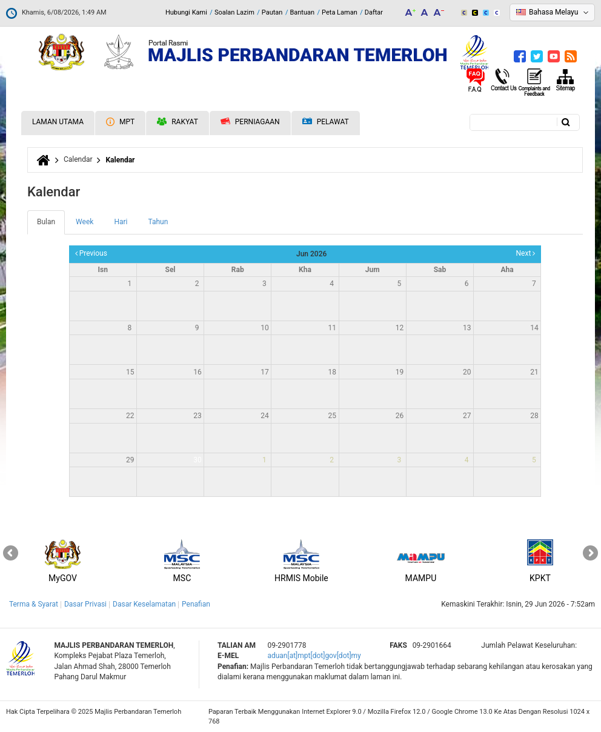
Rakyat (177, 122)
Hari (120, 222)
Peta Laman (339, 12)
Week (84, 222)
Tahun (158, 222)
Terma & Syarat (33, 604)
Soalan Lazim (234, 12)
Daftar (374, 12)
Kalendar (119, 160)
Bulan (51, 225)
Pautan (272, 12)
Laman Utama (58, 122)
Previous (91, 253)
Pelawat (325, 122)
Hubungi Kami (186, 12)
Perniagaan (250, 122)
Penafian (196, 604)
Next (526, 253)
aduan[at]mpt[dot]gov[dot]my (313, 655)
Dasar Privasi (85, 604)
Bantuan (302, 12)
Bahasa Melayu (553, 12)
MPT (120, 122)
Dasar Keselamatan (144, 604)
